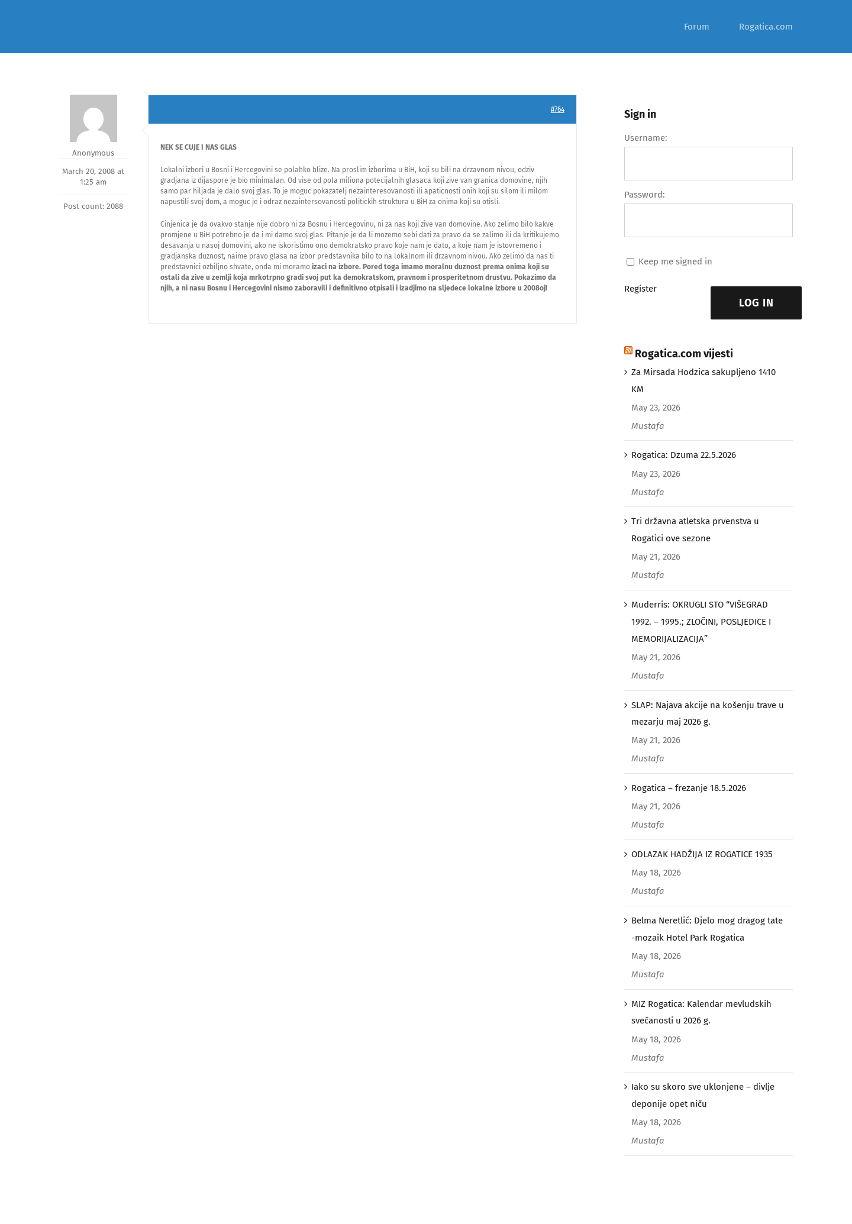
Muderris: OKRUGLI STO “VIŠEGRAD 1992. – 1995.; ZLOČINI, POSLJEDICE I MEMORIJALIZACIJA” (701, 621)
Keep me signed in (675, 261)
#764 (557, 109)
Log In (756, 302)
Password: (644, 194)
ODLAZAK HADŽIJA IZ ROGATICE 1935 (702, 854)
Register (640, 288)
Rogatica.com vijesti (684, 353)
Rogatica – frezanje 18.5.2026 (688, 788)
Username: (645, 138)
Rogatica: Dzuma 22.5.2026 (683, 455)
